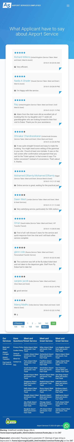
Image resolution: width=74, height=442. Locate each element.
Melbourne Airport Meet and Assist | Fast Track (62, 397)
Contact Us (17, 362)
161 (39, 323)
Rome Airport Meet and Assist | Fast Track (46, 390)
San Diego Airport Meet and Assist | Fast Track (62, 376)
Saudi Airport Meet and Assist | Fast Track (30, 369)
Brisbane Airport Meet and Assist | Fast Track (62, 390)
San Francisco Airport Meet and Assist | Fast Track (62, 369)
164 (15, 327)
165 (22, 327)
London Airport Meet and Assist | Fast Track (31, 356)
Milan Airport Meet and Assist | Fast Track (46, 349)
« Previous (18, 323)
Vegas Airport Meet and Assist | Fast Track (62, 363)
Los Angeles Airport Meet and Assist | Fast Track (63, 349)
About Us (16, 359)
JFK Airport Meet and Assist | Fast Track (46, 411)
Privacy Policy (18, 347)
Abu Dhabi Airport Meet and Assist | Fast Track (30, 404)
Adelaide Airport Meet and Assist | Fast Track (62, 383)
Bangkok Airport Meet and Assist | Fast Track (30, 411)
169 (37, 327)
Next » (45, 327)
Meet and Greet (6, 348)
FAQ (14, 365)
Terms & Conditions (17, 354)
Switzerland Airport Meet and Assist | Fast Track (46, 356)
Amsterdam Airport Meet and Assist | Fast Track (46, 369)
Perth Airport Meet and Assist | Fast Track (62, 404)
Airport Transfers (6, 358)
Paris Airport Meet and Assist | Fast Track (30, 363)
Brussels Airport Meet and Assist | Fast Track (46, 397)
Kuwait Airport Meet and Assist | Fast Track (31, 376)
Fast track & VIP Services (7, 363)
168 (30, 327)
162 (46, 323)
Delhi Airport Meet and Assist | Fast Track (30, 390)
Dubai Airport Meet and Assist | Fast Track (30, 349)
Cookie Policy (18, 350)
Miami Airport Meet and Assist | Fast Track (62, 356)
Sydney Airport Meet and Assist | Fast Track (63, 411)
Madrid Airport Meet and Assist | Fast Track (47, 383)
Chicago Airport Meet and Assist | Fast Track (46, 404)
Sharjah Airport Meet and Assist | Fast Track (31, 397)
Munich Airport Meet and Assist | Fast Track (47, 376)
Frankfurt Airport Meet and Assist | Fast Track (46, 363)
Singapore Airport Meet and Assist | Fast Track (30, 383)
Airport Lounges (6, 353)
